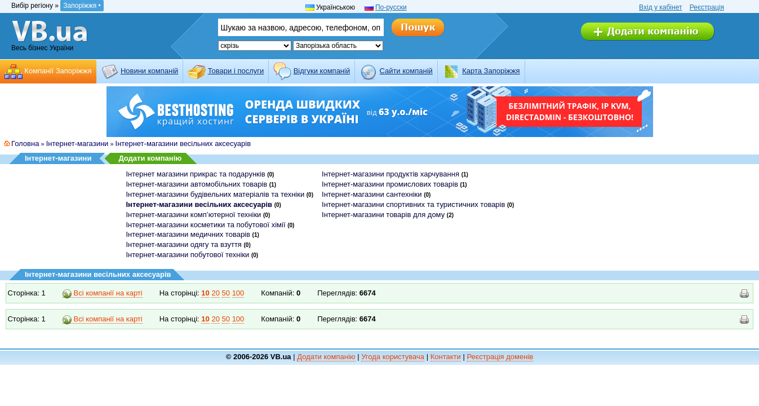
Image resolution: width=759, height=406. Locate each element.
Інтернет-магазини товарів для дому (383, 214)
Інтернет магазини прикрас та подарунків (195, 174)
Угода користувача (392, 356)
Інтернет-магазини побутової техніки (188, 254)
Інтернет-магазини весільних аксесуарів (183, 143)
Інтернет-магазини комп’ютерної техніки (193, 214)
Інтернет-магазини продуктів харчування (390, 174)
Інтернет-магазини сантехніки (371, 194)
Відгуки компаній (322, 71)
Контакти (445, 356)
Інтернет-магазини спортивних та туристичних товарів (413, 204)
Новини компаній (149, 71)
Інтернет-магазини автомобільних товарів (197, 184)
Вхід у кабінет (660, 7)
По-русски (391, 7)
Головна (25, 143)
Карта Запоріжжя (491, 71)
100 (238, 293)
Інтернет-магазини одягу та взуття (184, 244)
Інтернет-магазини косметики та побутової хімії (206, 224)
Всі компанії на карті (103, 293)
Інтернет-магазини (77, 143)
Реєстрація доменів (500, 356)
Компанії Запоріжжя (57, 71)
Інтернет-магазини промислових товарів (390, 184)
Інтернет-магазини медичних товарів (188, 234)
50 (226, 293)
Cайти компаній (406, 71)
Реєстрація (707, 7)
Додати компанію (149, 158)
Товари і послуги (236, 71)
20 (215, 293)
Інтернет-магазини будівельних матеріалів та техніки (215, 194)
